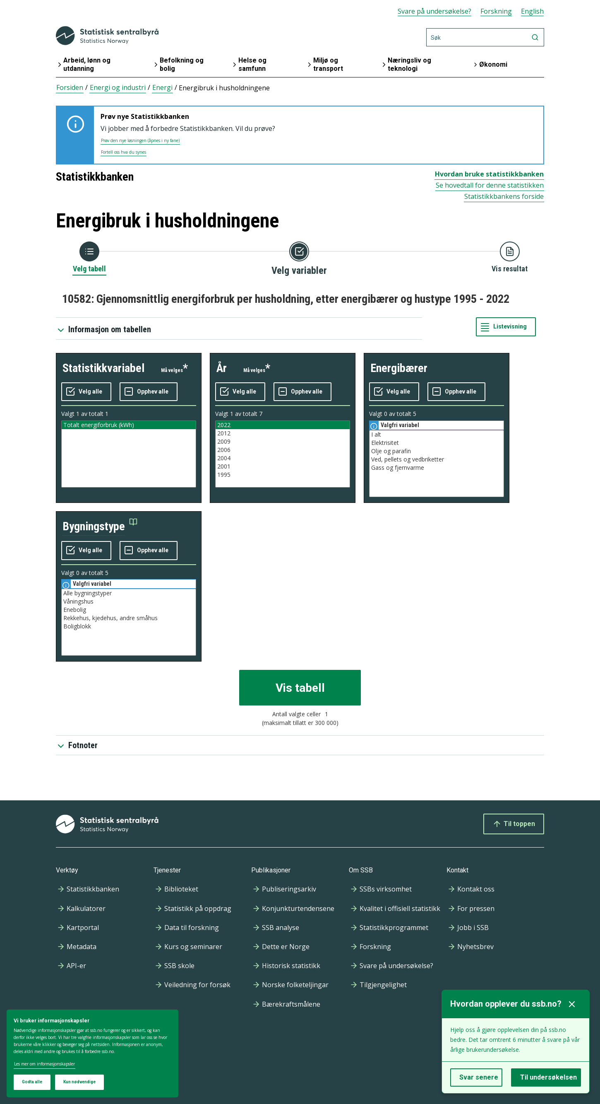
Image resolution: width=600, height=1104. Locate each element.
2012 (283, 433)
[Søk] (485, 37)
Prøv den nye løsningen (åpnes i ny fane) (140, 140)
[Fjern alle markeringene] (149, 391)
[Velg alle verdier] (86, 391)
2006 (283, 450)
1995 (283, 475)
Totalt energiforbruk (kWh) (129, 425)
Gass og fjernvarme (437, 468)
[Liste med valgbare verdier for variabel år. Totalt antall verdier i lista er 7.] (282, 454)
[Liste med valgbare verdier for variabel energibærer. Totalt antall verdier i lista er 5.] (436, 463)
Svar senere (478, 1077)
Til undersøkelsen (548, 1077)
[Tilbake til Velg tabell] (89, 258)
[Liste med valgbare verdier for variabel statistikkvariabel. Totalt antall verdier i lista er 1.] (128, 454)
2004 (283, 458)
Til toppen (513, 824)
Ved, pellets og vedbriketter (437, 459)
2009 (283, 441)
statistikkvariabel (103, 368)
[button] (99, 527)
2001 (283, 466)
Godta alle (32, 1082)
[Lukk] (572, 1004)
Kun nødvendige (79, 1082)
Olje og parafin (437, 451)
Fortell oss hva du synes (123, 152)
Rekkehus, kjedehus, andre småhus (129, 618)
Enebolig (129, 610)
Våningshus (129, 601)
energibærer (398, 368)
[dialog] (92, 1054)
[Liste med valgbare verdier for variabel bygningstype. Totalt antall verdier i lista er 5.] (128, 622)
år (221, 368)
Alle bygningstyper (129, 593)
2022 (283, 425)
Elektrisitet (437, 443)
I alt (437, 434)
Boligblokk (129, 626)
